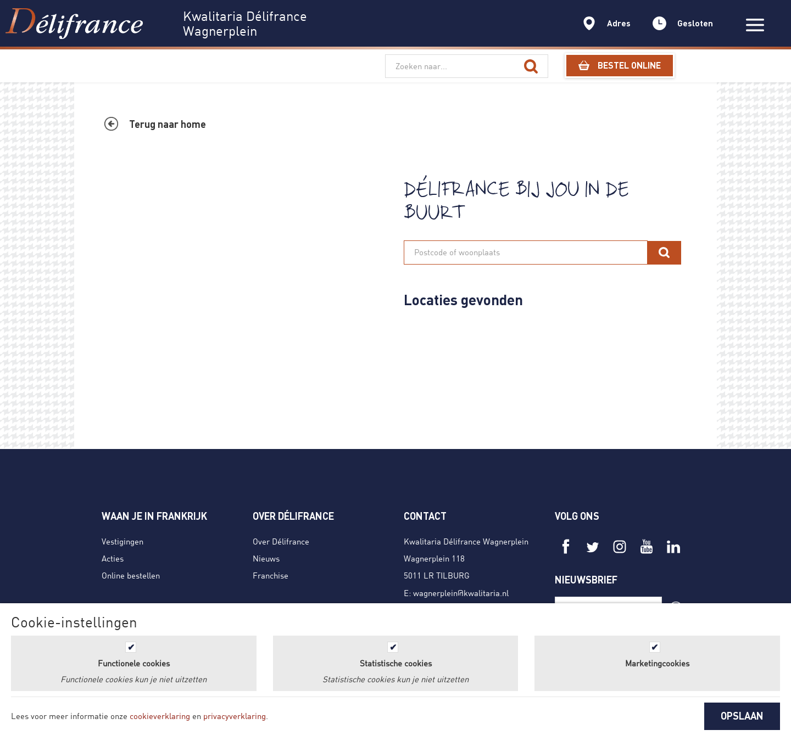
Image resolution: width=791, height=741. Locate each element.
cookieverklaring (160, 716)
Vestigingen (122, 541)
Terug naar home (167, 124)
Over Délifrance (281, 541)
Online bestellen (131, 575)
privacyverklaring (234, 716)
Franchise (270, 575)
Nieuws (266, 558)
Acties (113, 558)
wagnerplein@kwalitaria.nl (461, 593)
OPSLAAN (742, 716)
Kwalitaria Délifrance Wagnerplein (466, 541)
